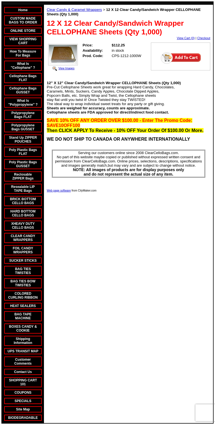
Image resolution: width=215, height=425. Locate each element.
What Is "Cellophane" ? (23, 66)
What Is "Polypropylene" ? (23, 103)
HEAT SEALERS (23, 306)
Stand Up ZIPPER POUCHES (23, 139)
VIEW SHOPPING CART (22, 41)
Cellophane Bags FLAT (22, 78)
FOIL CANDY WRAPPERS (23, 250)
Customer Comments (23, 361)
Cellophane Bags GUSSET (22, 90)
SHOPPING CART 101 (23, 382)
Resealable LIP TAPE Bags (23, 189)
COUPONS (23, 393)
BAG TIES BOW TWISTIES (22, 283)
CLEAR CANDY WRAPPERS (23, 238)
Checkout (203, 38)
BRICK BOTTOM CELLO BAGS (23, 201)
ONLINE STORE (23, 31)
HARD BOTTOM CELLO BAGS (23, 213)
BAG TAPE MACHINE (22, 316)
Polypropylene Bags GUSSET (23, 127)
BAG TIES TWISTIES (23, 271)
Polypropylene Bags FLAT (23, 115)
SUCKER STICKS (23, 261)
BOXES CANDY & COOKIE (23, 328)
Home (22, 10)
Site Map (23, 409)
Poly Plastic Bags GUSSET (23, 164)
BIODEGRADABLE (23, 418)
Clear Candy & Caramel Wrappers (74, 10)
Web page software (59, 190)
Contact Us (23, 372)
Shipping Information (23, 341)
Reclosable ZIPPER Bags (23, 176)
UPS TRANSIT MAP (23, 351)
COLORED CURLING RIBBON (23, 295)
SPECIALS (23, 401)
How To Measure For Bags (23, 53)
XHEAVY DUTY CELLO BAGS (23, 226)
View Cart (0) (186, 38)
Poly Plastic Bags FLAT (23, 152)
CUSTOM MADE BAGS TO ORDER (23, 20)
